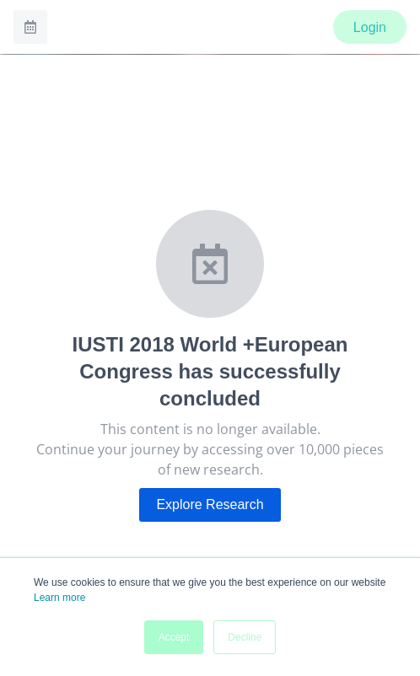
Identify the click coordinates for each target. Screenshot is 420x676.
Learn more (59, 598)
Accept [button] (174, 637)
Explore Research (209, 504)
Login (369, 27)
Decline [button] (244, 637)
